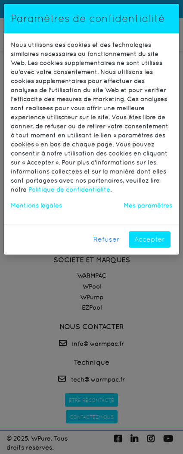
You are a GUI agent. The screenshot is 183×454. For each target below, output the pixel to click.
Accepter (149, 239)
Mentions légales (36, 205)
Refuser (106, 239)
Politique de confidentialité (69, 189)
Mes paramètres (148, 205)
